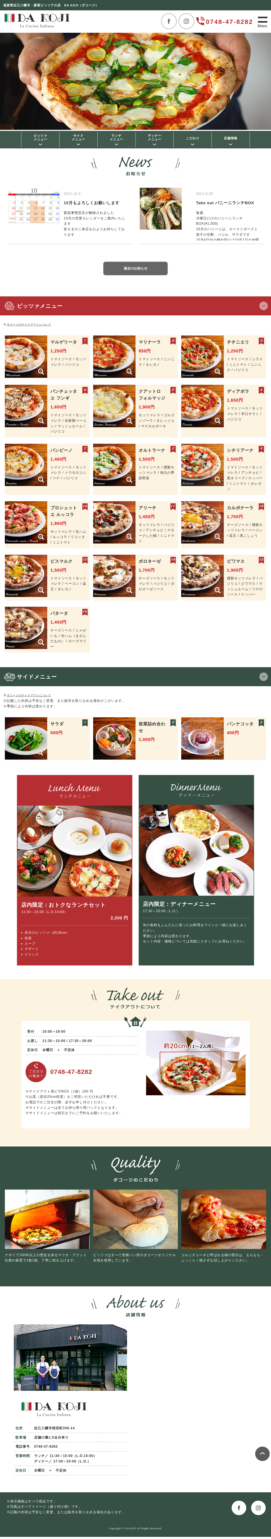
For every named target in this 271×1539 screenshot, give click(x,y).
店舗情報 (231, 139)
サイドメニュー (78, 138)
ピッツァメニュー (40, 138)
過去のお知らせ (135, 270)
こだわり (193, 139)
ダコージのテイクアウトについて (34, 326)
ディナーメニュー (155, 138)
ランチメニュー (116, 138)
